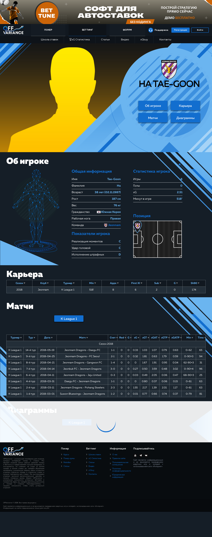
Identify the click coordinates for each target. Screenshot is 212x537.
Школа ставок (49, 39)
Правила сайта (118, 458)
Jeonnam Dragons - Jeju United (82, 375)
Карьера (185, 105)
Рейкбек (67, 462)
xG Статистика (80, 39)
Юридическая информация (118, 476)
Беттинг (88, 30)
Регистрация (180, 30)
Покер (50, 30)
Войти (200, 30)
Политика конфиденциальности (121, 470)
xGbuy (144, 39)
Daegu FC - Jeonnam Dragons (82, 381)
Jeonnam (112, 225)
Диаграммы (185, 118)
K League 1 (69, 318)
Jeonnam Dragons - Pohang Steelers (82, 387)
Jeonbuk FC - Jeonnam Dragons (82, 369)
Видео (125, 39)
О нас (115, 455)
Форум (127, 30)
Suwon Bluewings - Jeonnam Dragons (82, 394)
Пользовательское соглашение (120, 464)
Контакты (165, 39)
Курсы (66, 455)
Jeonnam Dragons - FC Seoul (82, 356)
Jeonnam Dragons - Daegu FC (82, 350)
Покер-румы (69, 458)
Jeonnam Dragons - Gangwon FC (82, 362)
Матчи (153, 118)
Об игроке (153, 105)
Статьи (105, 39)
